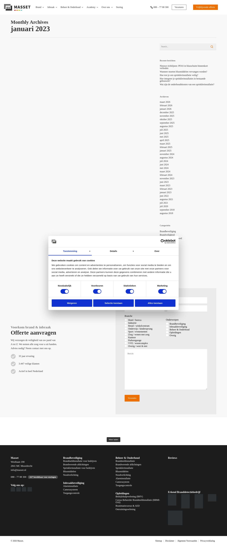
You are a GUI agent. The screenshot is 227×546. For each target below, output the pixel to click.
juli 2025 (164, 130)
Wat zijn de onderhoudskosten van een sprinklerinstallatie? (187, 84)
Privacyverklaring (207, 541)
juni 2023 (164, 182)
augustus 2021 (166, 199)
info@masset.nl (18, 470)
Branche (128, 316)
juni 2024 (164, 164)
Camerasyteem (122, 482)
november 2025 (167, 116)
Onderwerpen (172, 320)
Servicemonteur (167, 266)
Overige (163, 259)
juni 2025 (164, 133)
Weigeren (72, 303)
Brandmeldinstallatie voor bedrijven (80, 461)
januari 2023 (165, 192)
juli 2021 (164, 203)
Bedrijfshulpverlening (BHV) (129, 496)
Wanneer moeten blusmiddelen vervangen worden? (183, 72)
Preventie (164, 263)
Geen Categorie (167, 242)
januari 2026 (165, 109)
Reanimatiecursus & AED (128, 506)
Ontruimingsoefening (125, 509)
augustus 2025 (166, 126)
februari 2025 (166, 147)
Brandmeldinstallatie (125, 461)
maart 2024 (165, 171)
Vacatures (164, 270)
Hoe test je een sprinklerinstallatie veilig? (179, 75)
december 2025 (167, 112)
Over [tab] (157, 251)
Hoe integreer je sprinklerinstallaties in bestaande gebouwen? (182, 80)
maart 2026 (165, 102)
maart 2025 (165, 144)
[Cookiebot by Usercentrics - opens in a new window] (162, 241)
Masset (163, 256)
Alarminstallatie (70, 486)
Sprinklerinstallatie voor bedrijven (79, 468)
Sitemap (158, 541)
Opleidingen (122, 493)
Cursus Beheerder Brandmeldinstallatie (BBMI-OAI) (138, 501)
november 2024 (167, 154)
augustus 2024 (166, 157)
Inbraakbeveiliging (168, 245)
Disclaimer (169, 541)
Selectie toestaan (113, 303)
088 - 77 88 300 (18, 477)
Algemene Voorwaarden (187, 541)
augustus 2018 (166, 213)
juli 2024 (164, 161)
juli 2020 (164, 206)
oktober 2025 (166, 119)
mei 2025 (164, 137)
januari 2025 (165, 151)
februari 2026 (166, 105)
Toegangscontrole (71, 493)
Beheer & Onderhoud (128, 457)
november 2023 (167, 178)
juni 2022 (164, 196)
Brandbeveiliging (168, 231)
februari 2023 (166, 189)
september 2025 (167, 123)
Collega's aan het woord (171, 238)
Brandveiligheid (167, 235)
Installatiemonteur (168, 249)
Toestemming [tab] (70, 251)
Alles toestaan (155, 303)
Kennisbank (165, 252)
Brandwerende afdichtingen (76, 464)
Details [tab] (113, 251)
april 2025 (164, 140)
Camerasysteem (70, 489)
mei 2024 (164, 168)
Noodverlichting (70, 475)
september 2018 (167, 210)
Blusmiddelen (69, 471)
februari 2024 (166, 175)
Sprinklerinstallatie (124, 468)
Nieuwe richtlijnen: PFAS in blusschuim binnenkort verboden (184, 67)
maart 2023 (165, 185)
